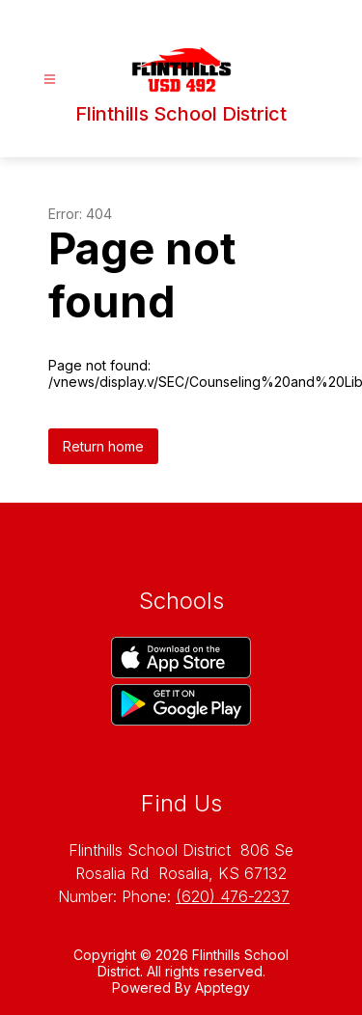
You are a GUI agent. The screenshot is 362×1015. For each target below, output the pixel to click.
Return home (103, 446)
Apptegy (222, 987)
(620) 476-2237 (233, 896)
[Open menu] (50, 80)
